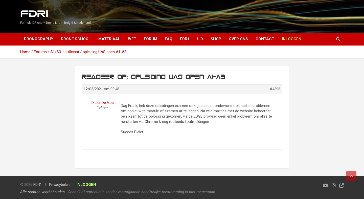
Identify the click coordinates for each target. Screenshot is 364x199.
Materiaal (109, 39)
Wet (132, 39)
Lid (200, 39)
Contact (265, 39)
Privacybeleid (60, 184)
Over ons (238, 39)
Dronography (38, 39)
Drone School (76, 39)
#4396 (275, 89)
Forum (150, 39)
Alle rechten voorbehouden (42, 192)
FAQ (168, 39)
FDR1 (34, 14)
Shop (216, 39)
